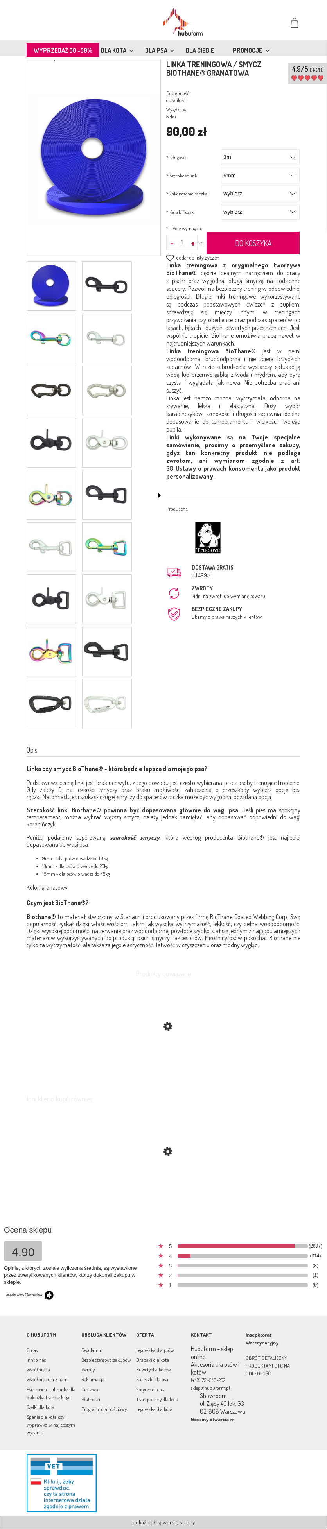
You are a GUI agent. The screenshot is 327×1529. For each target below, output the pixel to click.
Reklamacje (92, 1379)
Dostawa (89, 1389)
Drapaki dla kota (152, 1360)
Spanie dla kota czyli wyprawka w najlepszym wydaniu (51, 1425)
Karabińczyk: (180, 212)
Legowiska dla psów (155, 1350)
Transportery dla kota (157, 1399)
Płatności (90, 1399)
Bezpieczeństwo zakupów (106, 1360)
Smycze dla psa (151, 1389)
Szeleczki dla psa (152, 1379)
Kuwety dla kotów (153, 1369)
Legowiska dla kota (154, 1409)
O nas (32, 1350)
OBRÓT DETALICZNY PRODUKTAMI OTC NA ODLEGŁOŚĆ (268, 1366)
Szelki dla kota (40, 1407)
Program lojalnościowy (104, 1409)
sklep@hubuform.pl (210, 1388)
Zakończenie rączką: (187, 193)
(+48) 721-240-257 (208, 1380)
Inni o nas (36, 1360)
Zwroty (88, 1369)
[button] (159, 495)
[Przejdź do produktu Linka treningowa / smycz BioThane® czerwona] (163, 1188)
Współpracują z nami (48, 1379)
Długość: (176, 157)
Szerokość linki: (182, 175)
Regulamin (91, 1350)
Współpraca (38, 1369)
